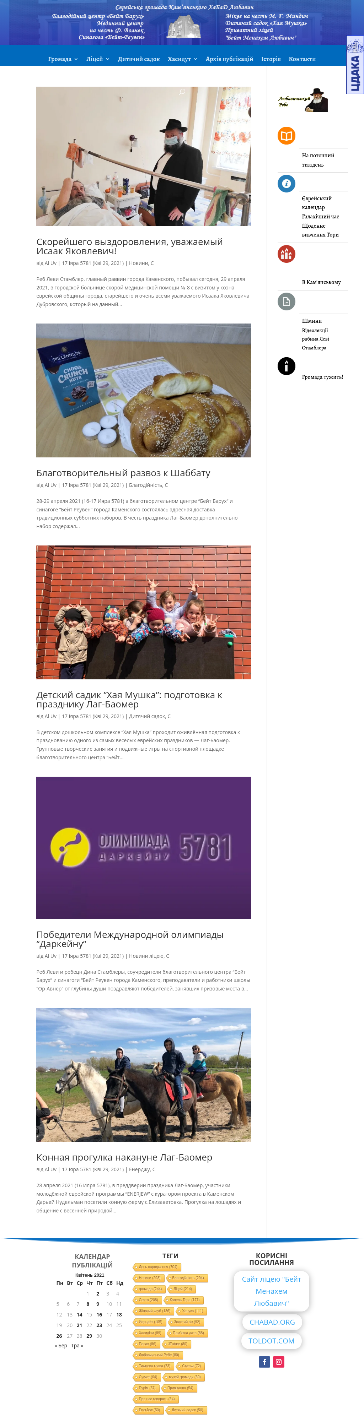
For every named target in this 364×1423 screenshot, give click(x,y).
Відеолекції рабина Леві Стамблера (315, 339)
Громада (59, 59)
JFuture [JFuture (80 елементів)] (177, 1344)
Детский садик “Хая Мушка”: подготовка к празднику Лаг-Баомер (129, 699)
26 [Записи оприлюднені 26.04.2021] (59, 1335)
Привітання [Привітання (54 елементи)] (180, 1388)
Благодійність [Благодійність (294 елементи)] (188, 1278)
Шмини (312, 321)
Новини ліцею (146, 955)
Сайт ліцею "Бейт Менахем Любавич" (271, 1291)
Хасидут (179, 59)
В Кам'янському (321, 282)
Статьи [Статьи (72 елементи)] (191, 1366)
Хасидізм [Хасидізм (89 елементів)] (150, 1333)
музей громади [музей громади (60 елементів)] (185, 1377)
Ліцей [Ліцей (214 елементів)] (182, 1289)
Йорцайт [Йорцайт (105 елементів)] (150, 1322)
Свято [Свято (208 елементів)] (148, 1300)
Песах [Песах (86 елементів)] (147, 1344)
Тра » (77, 1345)
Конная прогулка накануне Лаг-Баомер (124, 1157)
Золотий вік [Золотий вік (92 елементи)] (187, 1322)
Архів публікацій (229, 59)
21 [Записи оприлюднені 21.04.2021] (79, 1325)
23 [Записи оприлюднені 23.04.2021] (99, 1325)
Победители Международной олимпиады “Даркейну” (130, 939)
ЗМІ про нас (182, 77)
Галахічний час (320, 217)
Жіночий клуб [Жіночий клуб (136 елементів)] (155, 1311)
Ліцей (94, 59)
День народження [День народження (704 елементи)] (158, 1267)
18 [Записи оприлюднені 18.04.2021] (119, 1314)
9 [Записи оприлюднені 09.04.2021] (97, 1303)
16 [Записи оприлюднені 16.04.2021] (99, 1314)
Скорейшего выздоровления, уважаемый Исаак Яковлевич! (129, 246)
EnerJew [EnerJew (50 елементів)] (149, 1410)
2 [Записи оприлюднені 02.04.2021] (97, 1293)
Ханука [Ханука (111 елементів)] (192, 1311)
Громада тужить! (322, 377)
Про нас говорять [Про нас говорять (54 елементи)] (157, 1399)
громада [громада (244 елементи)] (150, 1289)
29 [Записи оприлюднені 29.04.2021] (89, 1335)
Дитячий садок (139, 59)
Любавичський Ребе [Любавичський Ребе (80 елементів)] (159, 1355)
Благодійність (145, 485)
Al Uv (51, 263)
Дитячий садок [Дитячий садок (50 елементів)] (187, 1410)
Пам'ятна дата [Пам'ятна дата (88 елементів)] (188, 1333)
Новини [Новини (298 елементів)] (150, 1278)
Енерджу (139, 1169)
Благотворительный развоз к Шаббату (123, 472)
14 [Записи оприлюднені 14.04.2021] (79, 1314)
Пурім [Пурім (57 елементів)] (147, 1388)
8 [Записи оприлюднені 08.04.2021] (87, 1303)
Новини (138, 263)
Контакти (302, 59)
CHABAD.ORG (272, 1322)
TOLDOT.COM (271, 1341)
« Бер (61, 1345)
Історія (271, 59)
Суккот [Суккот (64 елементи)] (148, 1377)
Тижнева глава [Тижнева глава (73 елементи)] (155, 1366)
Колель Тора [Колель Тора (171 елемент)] (185, 1300)
